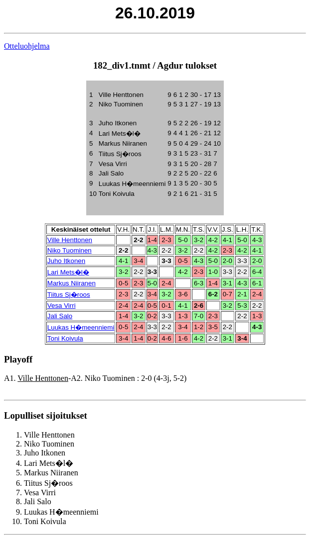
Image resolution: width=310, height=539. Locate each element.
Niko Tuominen (69, 250)
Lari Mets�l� (68, 272)
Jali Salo (59, 316)
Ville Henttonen (69, 240)
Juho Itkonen (66, 261)
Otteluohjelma (27, 46)
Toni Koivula (65, 338)
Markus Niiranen (71, 283)
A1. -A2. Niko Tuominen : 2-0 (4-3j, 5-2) (95, 378)
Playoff (18, 359)
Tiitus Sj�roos (68, 294)
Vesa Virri (61, 305)
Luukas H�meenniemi (81, 327)
